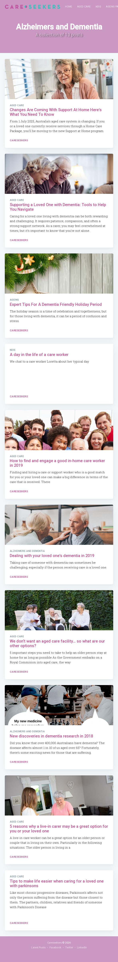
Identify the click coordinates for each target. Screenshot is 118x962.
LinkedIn (82, 947)
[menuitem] (69, 7)
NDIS (98, 6)
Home (68, 6)
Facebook (55, 947)
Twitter (69, 947)
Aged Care (84, 6)
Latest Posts (38, 947)
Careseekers (19, 140)
